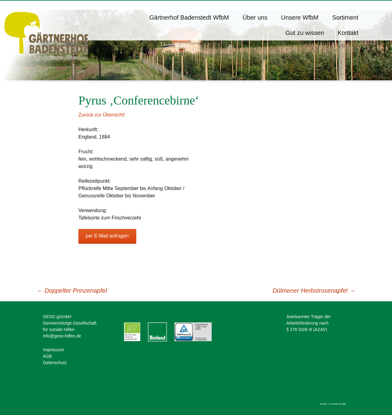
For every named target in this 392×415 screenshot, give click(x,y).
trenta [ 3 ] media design (333, 403)
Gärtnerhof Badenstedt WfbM (189, 17)
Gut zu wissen (304, 32)
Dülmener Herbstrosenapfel (314, 290)
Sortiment (345, 17)
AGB (47, 356)
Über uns (255, 17)
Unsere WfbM (299, 17)
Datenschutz (55, 362)
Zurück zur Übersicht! (101, 114)
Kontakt (347, 32)
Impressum (53, 349)
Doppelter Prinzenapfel (72, 290)
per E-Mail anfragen (107, 235)
